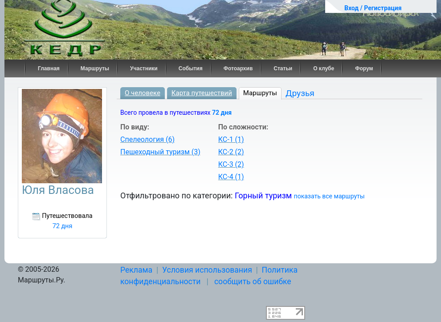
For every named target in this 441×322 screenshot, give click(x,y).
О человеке (142, 93)
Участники (144, 68)
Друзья (300, 93)
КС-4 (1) (231, 177)
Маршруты (95, 68)
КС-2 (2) (231, 152)
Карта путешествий (202, 93)
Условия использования (207, 270)
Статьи (283, 68)
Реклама (136, 270)
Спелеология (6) (147, 139)
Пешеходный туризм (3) (160, 152)
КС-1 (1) (231, 139)
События (191, 68)
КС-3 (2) (231, 164)
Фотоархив (238, 68)
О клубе (323, 68)
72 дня (222, 112)
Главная (49, 68)
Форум (364, 68)
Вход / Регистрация (373, 8)
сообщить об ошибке (252, 281)
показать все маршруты (329, 196)
